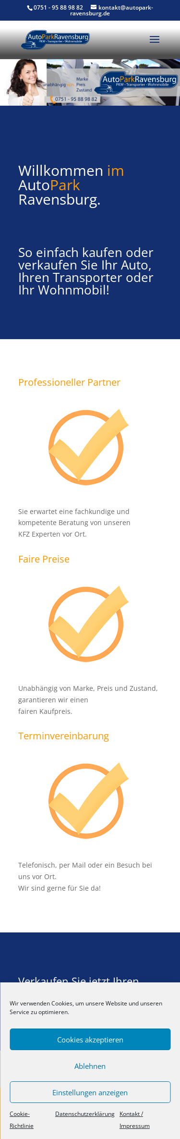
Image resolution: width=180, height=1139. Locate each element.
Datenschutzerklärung (85, 1114)
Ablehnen (90, 1066)
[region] (90, 82)
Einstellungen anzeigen (90, 1092)
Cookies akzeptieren (90, 1039)
